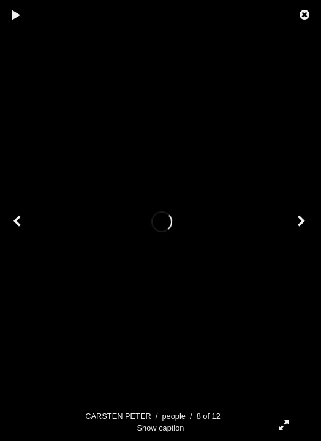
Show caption (160, 427)
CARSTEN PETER (118, 416)
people (173, 416)
